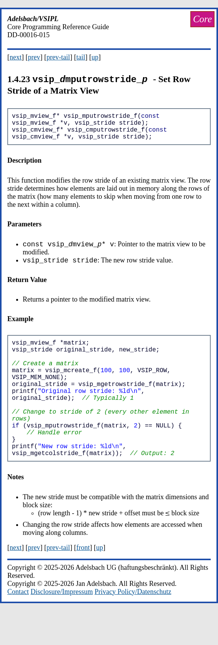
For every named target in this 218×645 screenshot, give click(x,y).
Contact (18, 626)
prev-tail (58, 57)
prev (34, 57)
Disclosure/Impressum (62, 626)
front (83, 582)
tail (80, 57)
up (95, 57)
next (16, 57)
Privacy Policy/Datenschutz (133, 626)
